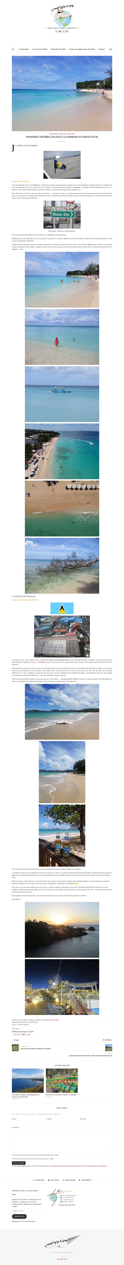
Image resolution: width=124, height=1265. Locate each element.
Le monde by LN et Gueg (51, 1020)
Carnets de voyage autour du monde (82, 49)
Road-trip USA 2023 (58, 49)
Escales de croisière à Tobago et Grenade (61, 1095)
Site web (83, 1119)
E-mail (49, 1119)
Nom (14, 1119)
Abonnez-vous (19, 1216)
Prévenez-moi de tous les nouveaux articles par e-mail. (33, 1159)
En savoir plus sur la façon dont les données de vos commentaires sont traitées (78, 1166)
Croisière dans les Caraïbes (62, 134)
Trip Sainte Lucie (43, 662)
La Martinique (24, 49)
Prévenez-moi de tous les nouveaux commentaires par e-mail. (36, 1155)
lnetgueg (16, 1040)
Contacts (101, 49)
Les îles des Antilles (40, 49)
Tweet (28, 1034)
